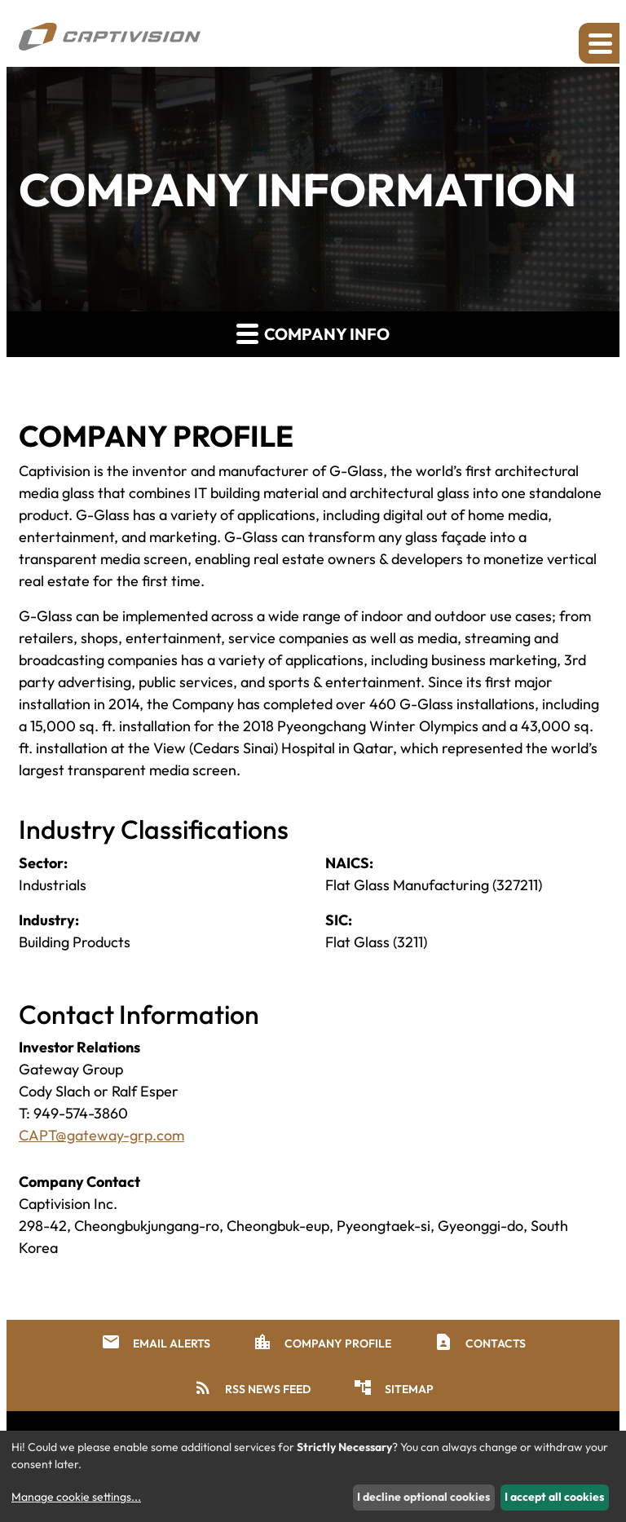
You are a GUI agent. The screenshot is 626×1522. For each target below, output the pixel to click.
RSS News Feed (252, 1387)
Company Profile (322, 1342)
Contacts (480, 1342)
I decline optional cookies (423, 1496)
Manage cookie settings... (76, 1496)
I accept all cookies (554, 1496)
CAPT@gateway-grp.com (101, 1135)
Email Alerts (155, 1342)
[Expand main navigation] (599, 43)
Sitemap (393, 1387)
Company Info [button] (313, 333)
